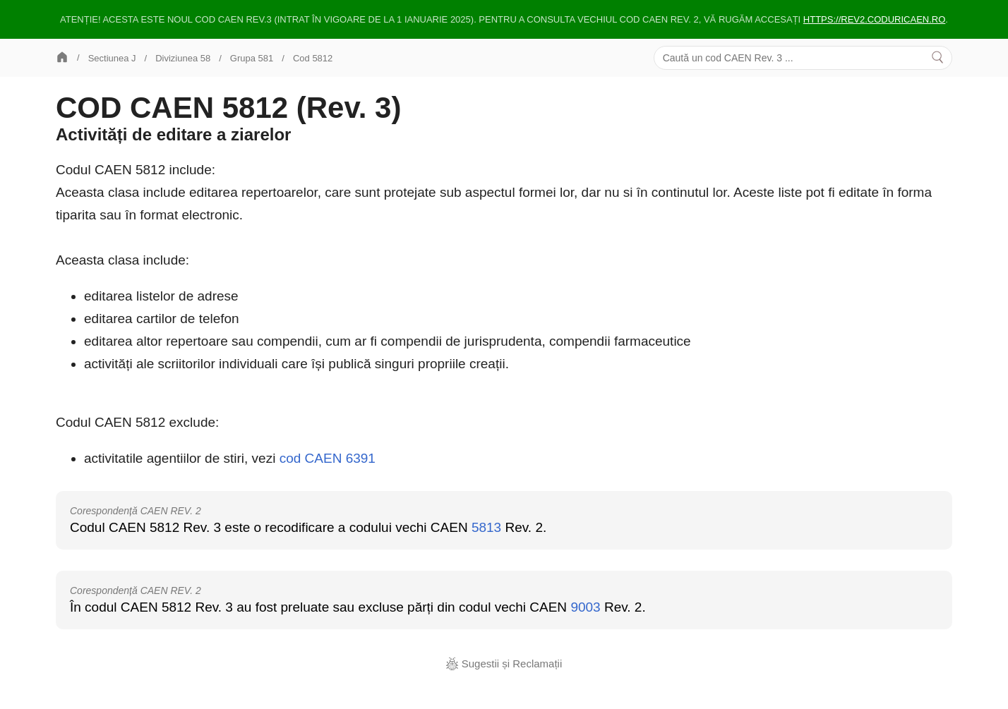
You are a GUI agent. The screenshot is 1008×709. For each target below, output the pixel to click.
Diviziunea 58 (182, 58)
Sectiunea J (112, 58)
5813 (486, 527)
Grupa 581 (251, 58)
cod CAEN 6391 (328, 458)
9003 (585, 607)
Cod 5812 (312, 58)
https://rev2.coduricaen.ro (874, 19)
